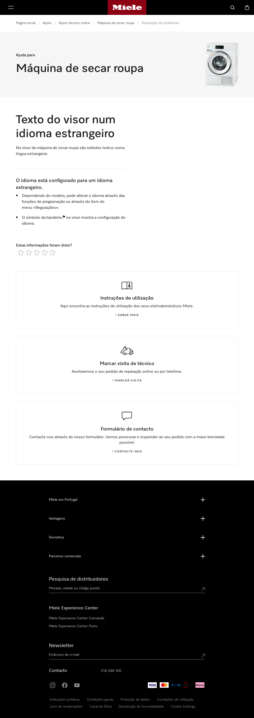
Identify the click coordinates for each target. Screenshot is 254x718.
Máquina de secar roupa (115, 23)
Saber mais (127, 315)
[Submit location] (203, 589)
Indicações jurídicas (65, 699)
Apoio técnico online (74, 23)
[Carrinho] (247, 7)
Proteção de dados (135, 699)
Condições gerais (100, 699)
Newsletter (61, 645)
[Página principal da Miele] (127, 7)
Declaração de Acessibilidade (141, 706)
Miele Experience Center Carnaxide (76, 618)
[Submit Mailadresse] (203, 656)
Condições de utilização (175, 699)
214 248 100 (111, 671)
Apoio (47, 23)
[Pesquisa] (233, 7)
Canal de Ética (101, 706)
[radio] (21, 252)
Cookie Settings (183, 706)
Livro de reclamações (66, 706)
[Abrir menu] (11, 7)
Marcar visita (127, 380)
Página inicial (25, 23)
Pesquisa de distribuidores (78, 579)
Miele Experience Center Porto (73, 626)
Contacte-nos (127, 451)
